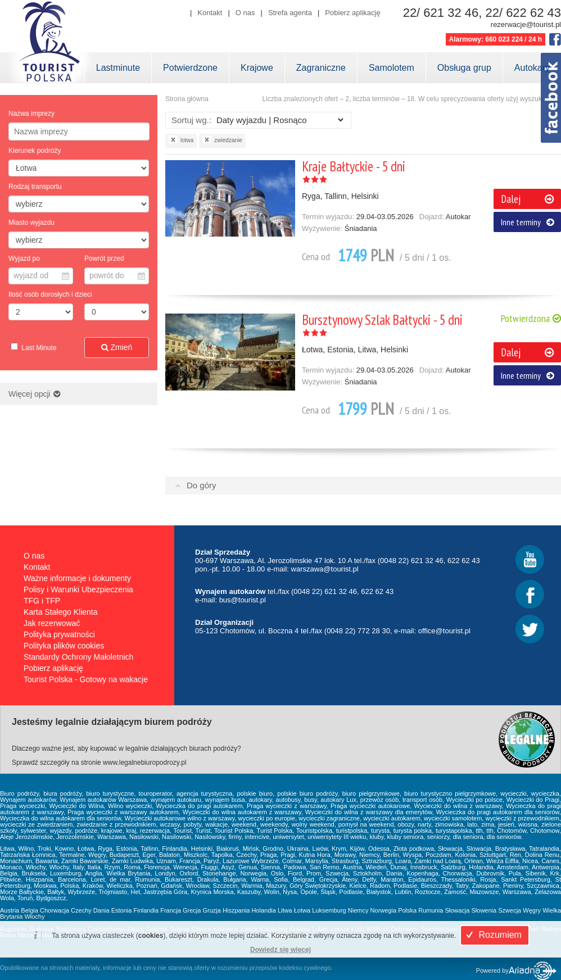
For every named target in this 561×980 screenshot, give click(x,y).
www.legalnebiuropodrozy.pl (145, 762)
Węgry (532, 910)
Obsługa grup (464, 67)
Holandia (263, 910)
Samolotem (391, 67)
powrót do (117, 275)
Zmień (117, 347)
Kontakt (209, 12)
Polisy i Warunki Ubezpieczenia (78, 589)
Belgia (29, 910)
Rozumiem (493, 935)
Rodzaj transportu (35, 186)
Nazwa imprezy (31, 113)
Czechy (81, 910)
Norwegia (383, 910)
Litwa (285, 910)
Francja (170, 910)
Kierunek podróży (34, 151)
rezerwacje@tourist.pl (526, 24)
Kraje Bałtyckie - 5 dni (353, 166)
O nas (245, 12)
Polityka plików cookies (64, 645)
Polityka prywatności (59, 634)
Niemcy (358, 910)
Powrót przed (104, 258)
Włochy (34, 916)
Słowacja (457, 910)
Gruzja (212, 910)
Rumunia (430, 910)
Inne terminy (527, 222)
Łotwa (302, 910)
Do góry (201, 485)
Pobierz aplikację (352, 12)
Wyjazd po (24, 258)
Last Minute (38, 348)
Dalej (527, 199)
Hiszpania (236, 910)
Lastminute (118, 67)
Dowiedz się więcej (280, 950)
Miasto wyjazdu (31, 222)
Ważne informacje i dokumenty (77, 578)
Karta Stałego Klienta (61, 611)
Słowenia (484, 910)
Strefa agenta (290, 12)
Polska (407, 910)
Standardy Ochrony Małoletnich (78, 656)
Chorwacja (54, 910)
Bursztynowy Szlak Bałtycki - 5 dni (382, 320)
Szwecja (509, 910)
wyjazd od (41, 275)
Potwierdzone (190, 67)
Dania (101, 910)
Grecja (192, 910)
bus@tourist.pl (242, 600)
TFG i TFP (42, 600)
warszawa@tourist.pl (325, 569)
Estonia (121, 910)
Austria (9, 910)
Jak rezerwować (52, 623)
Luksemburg (329, 910)
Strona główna (187, 99)
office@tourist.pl (444, 631)
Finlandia (146, 910)
